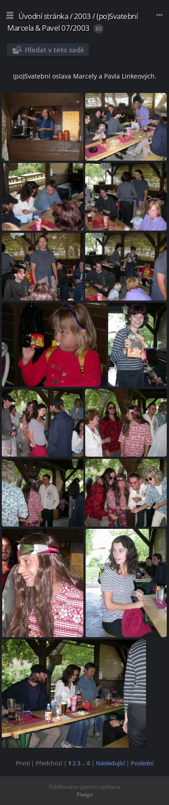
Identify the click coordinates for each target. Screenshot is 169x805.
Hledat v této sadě (54, 49)
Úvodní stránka (43, 16)
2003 (82, 16)
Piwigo (85, 794)
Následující (110, 763)
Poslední (142, 763)
